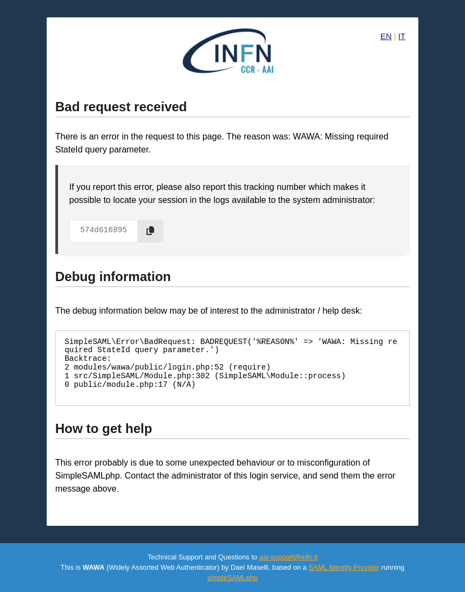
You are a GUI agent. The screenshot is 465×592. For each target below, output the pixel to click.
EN (386, 36)
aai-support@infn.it (288, 557)
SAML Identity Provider (344, 567)
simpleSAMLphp (232, 578)
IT (401, 36)
